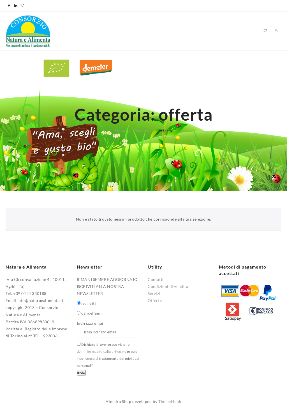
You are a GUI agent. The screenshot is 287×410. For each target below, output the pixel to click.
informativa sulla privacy (104, 351)
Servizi (154, 293)
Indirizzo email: (108, 329)
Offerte (155, 300)
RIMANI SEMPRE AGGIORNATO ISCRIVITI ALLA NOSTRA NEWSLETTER (107, 286)
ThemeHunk (169, 401)
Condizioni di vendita (168, 286)
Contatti (156, 279)
